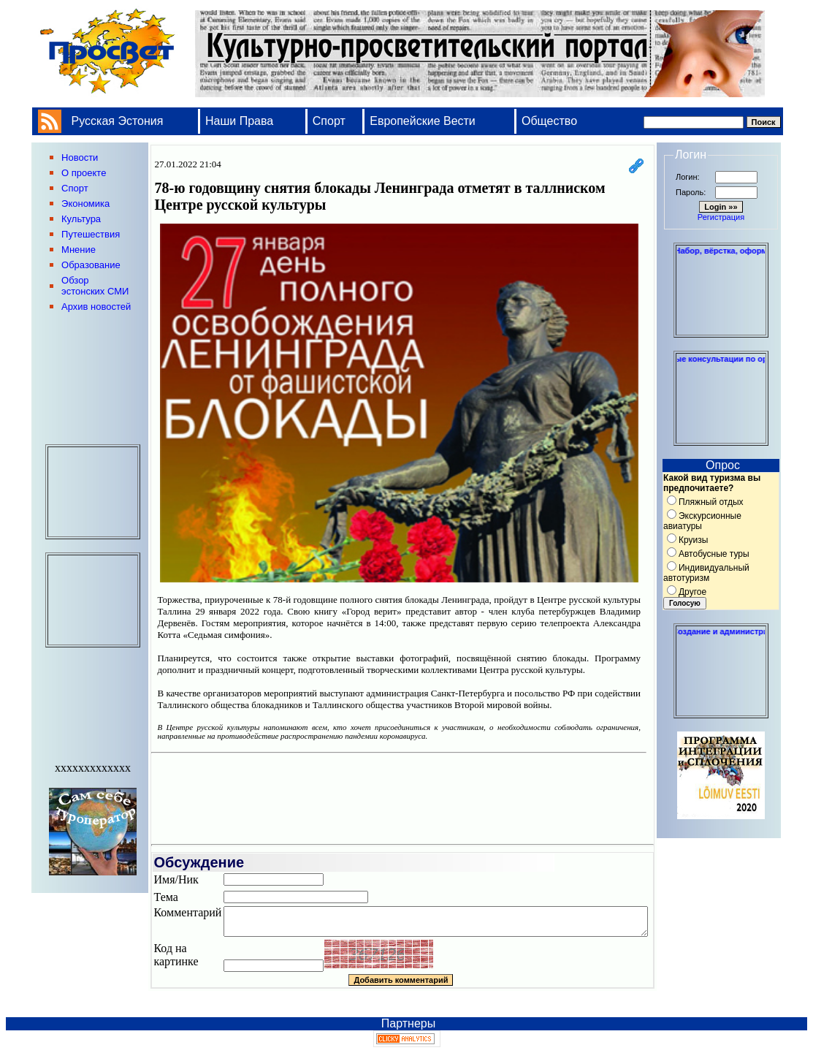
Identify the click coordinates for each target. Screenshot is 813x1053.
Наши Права (241, 121)
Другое (692, 592)
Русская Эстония (118, 121)
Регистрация (721, 217)
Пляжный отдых (711, 502)
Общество (549, 121)
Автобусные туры (714, 554)
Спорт (329, 121)
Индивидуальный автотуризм (706, 573)
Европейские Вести (423, 121)
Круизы (693, 540)
